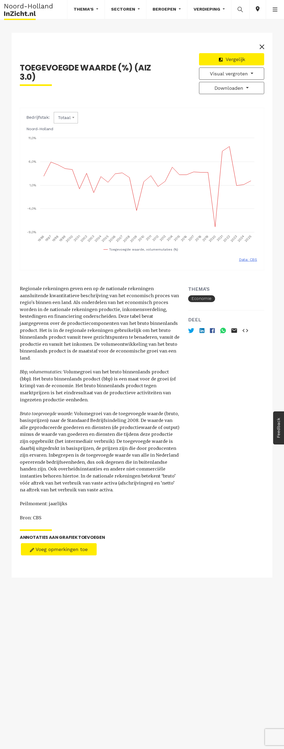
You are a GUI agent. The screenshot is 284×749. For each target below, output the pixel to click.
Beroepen (165, 9)
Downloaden (229, 88)
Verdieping (208, 9)
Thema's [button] (84, 9)
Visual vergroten (230, 73)
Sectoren (124, 9)
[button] (240, 9)
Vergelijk (231, 59)
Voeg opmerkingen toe (59, 549)
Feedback (278, 428)
